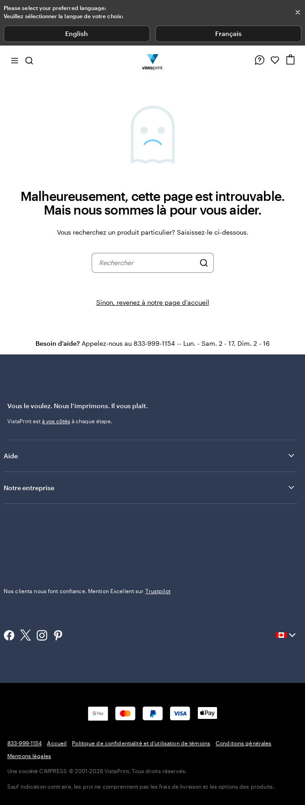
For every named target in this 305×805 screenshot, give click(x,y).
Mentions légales (29, 756)
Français (228, 33)
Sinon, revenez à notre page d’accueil (152, 302)
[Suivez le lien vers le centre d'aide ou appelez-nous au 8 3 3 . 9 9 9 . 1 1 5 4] (259, 60)
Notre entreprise (150, 487)
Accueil (57, 743)
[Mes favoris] (274, 60)
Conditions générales (243, 743)
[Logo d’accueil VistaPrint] (152, 60)
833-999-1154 (24, 743)
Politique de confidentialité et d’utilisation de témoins (141, 743)
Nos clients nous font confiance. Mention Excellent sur (87, 591)
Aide (150, 455)
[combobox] (147, 262)
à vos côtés (56, 421)
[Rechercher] (204, 263)
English (76, 33)
